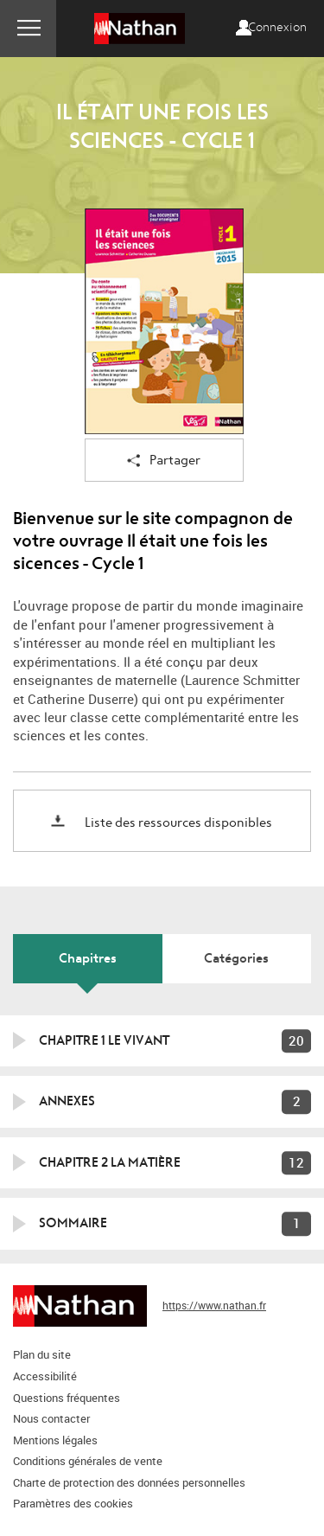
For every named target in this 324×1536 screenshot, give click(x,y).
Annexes (67, 1101)
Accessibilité (45, 1376)
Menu (28, 28)
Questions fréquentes (66, 1397)
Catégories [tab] (236, 958)
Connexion (277, 28)
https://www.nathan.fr (214, 1305)
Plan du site (42, 1354)
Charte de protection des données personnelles (129, 1482)
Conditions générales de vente (87, 1461)
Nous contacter (51, 1418)
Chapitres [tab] (88, 958)
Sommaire (73, 1223)
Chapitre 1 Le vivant (104, 1040)
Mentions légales (55, 1440)
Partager (163, 461)
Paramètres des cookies (73, 1503)
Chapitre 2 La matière (110, 1162)
